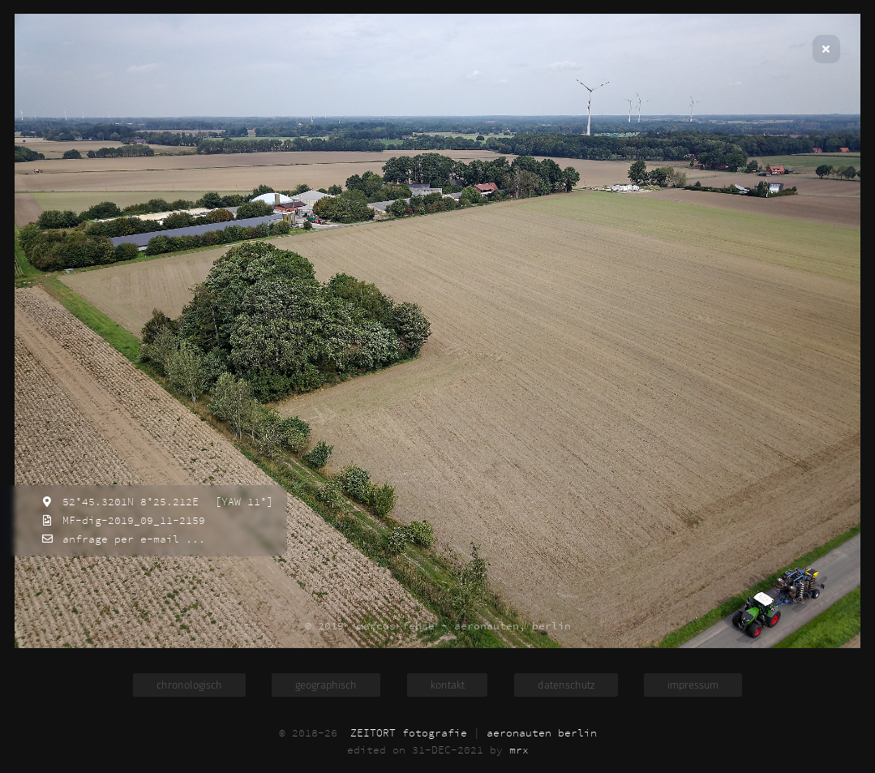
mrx (519, 750)
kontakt (448, 685)
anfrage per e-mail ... (130, 539)
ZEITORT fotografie (408, 733)
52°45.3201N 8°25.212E (127, 502)
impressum (692, 685)
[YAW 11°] (240, 502)
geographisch (326, 685)
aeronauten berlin (542, 733)
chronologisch (189, 685)
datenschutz (566, 685)
